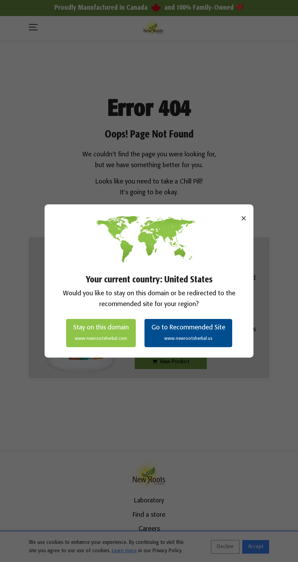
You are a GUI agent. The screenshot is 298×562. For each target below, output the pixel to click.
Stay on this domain (101, 333)
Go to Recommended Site (188, 333)
